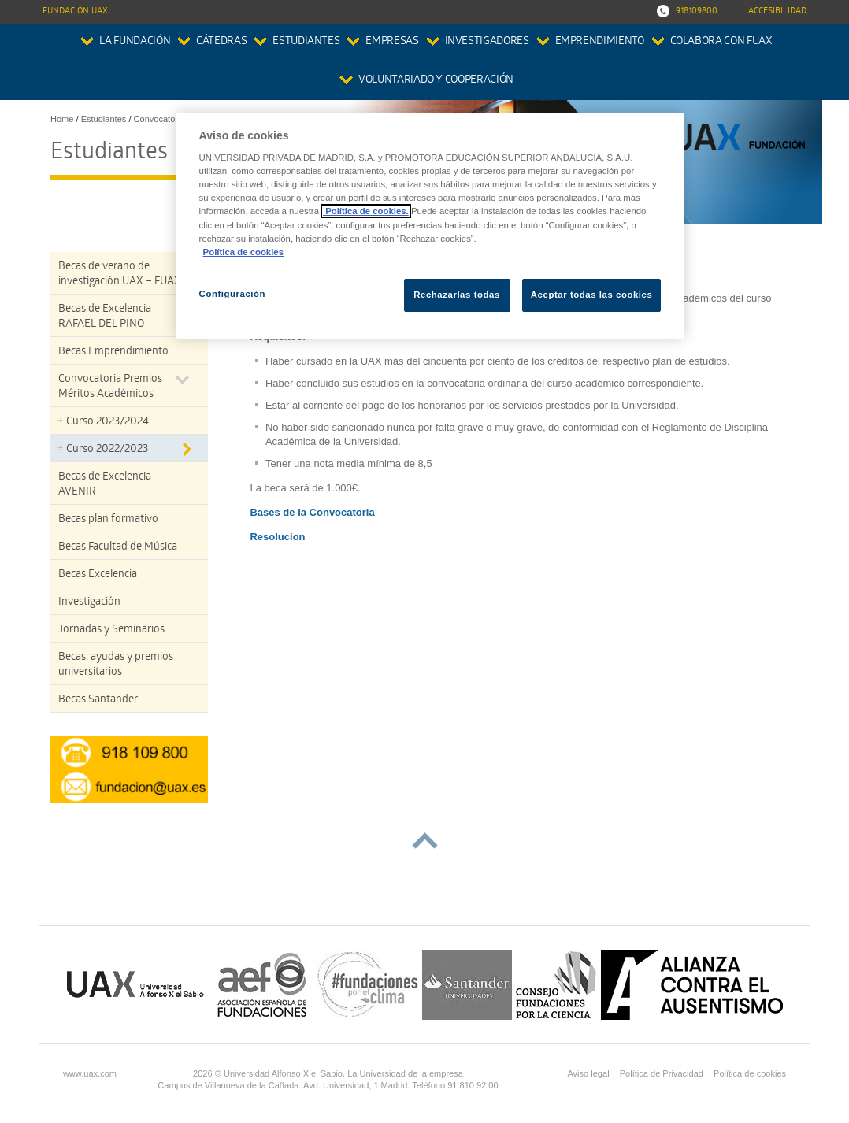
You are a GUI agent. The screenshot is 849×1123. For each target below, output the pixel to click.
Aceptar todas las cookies (592, 294)
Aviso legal (588, 1073)
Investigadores (487, 42)
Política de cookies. (366, 211)
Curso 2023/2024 (107, 422)
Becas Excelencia (97, 575)
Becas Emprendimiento (113, 352)
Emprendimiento (599, 42)
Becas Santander (98, 700)
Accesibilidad (777, 11)
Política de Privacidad (661, 1073)
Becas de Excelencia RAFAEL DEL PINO (104, 317)
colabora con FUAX (721, 42)
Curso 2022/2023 (107, 450)
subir (425, 840)
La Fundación (134, 42)
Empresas (391, 42)
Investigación (89, 603)
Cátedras (221, 42)
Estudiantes (305, 42)
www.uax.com (90, 1073)
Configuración (232, 293)
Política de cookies (750, 1073)
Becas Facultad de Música (117, 547)
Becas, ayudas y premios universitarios (115, 665)
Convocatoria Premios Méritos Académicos (110, 387)
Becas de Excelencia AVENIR (104, 485)
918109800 (696, 11)
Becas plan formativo (108, 520)
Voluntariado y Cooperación (435, 80)
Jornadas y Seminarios (111, 630)
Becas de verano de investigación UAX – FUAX (119, 275)
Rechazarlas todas (456, 294)
